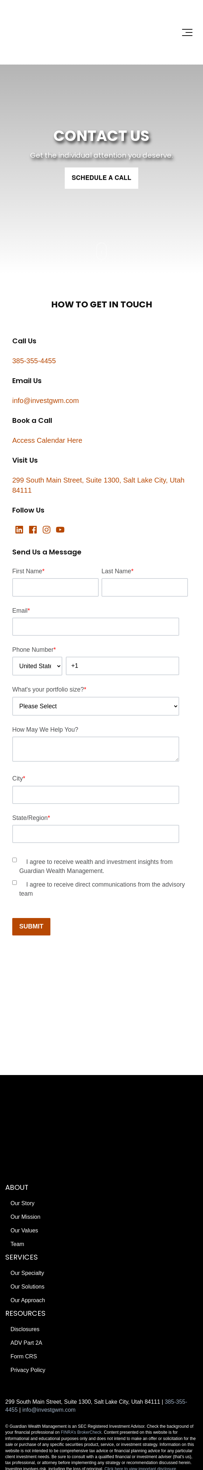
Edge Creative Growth (61, 1395)
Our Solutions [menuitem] (27, 1191)
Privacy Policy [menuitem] (28, 1274)
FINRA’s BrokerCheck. (82, 1337)
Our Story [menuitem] (22, 1108)
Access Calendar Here (47, 402)
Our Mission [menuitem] (25, 1121)
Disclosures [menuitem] (25, 1234)
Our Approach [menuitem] (27, 1205)
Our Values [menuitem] (24, 1135)
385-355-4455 (34, 323)
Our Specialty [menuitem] (27, 1177)
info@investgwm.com (45, 362)
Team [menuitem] (17, 1148)
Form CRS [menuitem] (23, 1261)
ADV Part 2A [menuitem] (26, 1247)
